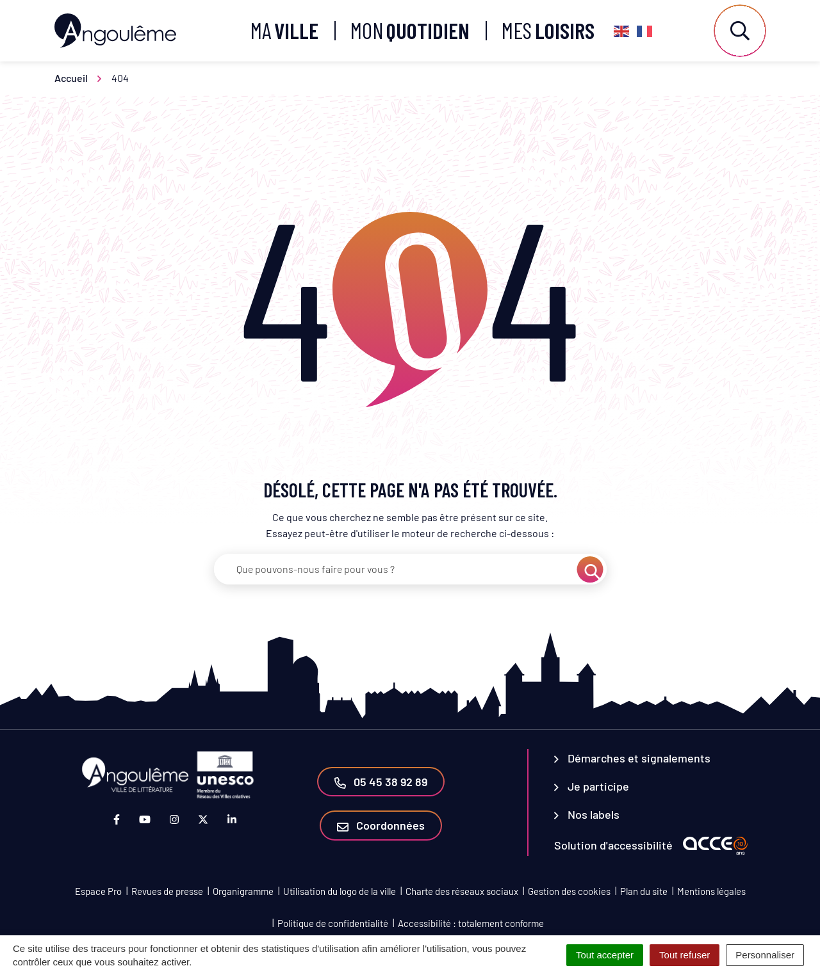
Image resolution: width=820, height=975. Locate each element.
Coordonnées (381, 825)
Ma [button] (284, 30)
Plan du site (644, 891)
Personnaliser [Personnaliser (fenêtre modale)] (764, 954)
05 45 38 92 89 (380, 782)
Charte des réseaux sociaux (462, 891)
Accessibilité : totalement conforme (471, 923)
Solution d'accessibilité (613, 845)
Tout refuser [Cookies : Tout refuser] (684, 954)
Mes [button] (548, 30)
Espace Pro (98, 891)
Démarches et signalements (632, 758)
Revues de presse (167, 891)
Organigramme (243, 891)
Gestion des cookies (569, 891)
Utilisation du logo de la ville (339, 891)
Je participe (591, 786)
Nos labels (586, 814)
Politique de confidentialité (332, 923)
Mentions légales (711, 891)
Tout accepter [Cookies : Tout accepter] (605, 954)
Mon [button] (410, 30)
